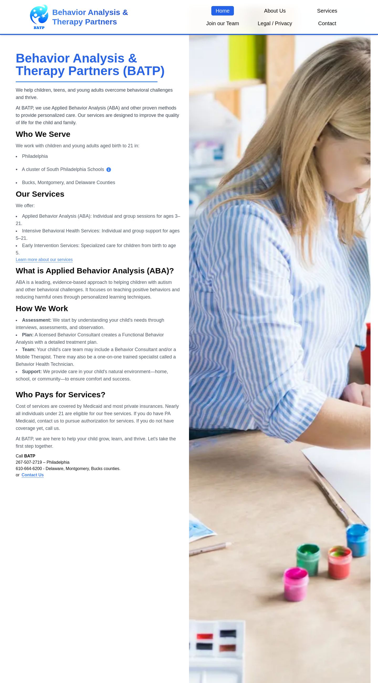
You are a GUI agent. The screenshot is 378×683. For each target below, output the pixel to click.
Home (222, 11)
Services (327, 11)
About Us (275, 11)
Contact (327, 23)
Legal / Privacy (275, 23)
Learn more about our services (44, 259)
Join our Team (222, 23)
